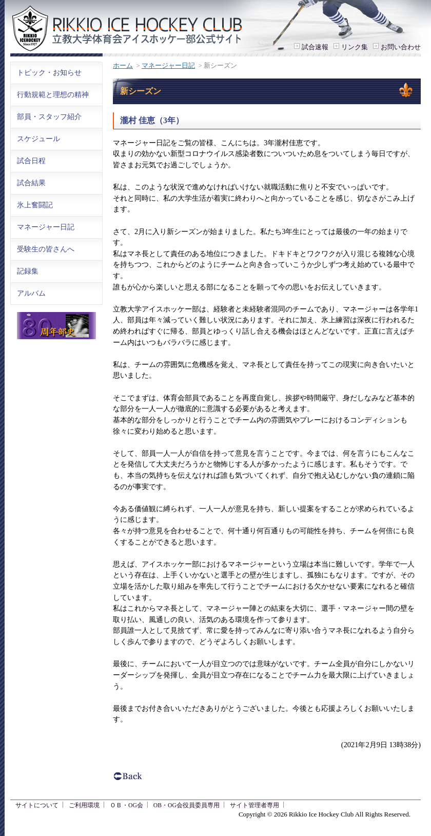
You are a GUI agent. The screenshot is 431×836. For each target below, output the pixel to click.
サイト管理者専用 (254, 805)
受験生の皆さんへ (45, 249)
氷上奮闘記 (35, 205)
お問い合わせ (401, 47)
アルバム (31, 293)
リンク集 (354, 47)
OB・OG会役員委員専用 (186, 805)
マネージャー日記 (168, 65)
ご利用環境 (84, 805)
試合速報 (315, 47)
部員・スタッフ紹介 (49, 116)
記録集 (27, 271)
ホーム (123, 65)
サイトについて (36, 805)
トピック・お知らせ (49, 72)
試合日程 (31, 161)
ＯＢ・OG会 (126, 805)
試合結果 (31, 183)
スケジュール (38, 138)
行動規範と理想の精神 (53, 94)
